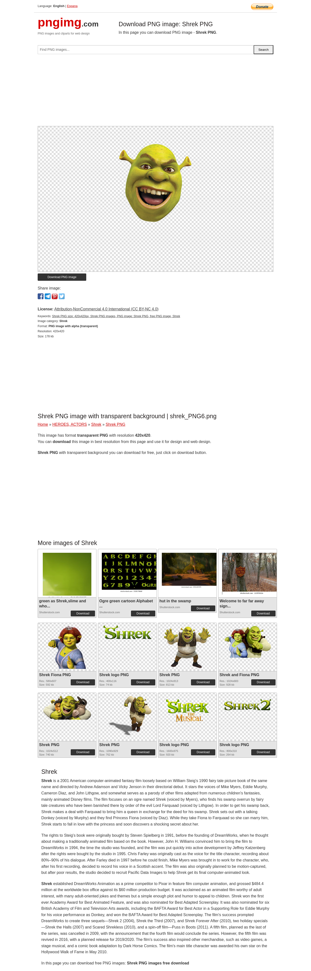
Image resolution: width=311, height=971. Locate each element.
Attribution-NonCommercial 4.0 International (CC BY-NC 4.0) (106, 309)
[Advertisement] (155, 92)
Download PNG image (62, 277)
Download (82, 613)
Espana (72, 6)
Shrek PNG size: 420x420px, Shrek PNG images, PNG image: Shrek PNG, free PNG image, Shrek (116, 316)
